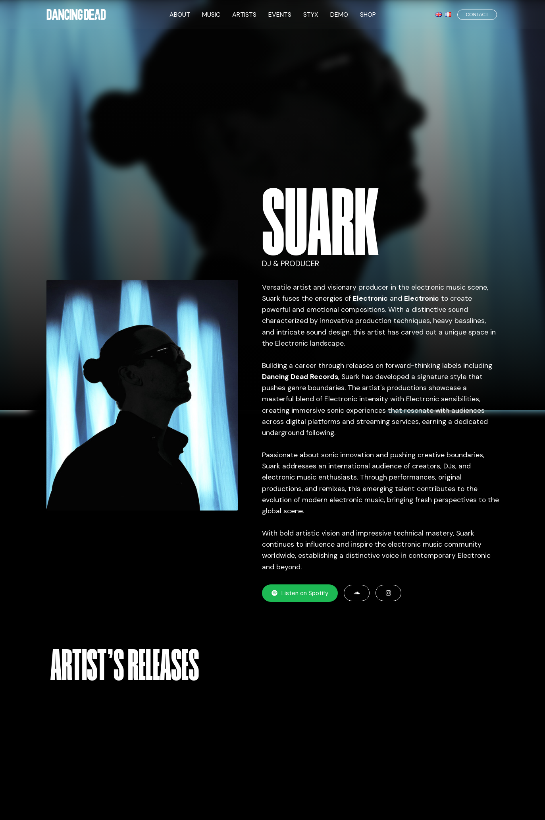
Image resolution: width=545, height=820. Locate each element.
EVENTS (279, 14)
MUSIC (211, 14)
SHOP (368, 14)
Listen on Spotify (300, 593)
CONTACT (477, 14)
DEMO (339, 14)
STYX (310, 14)
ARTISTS (244, 14)
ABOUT (179, 14)
